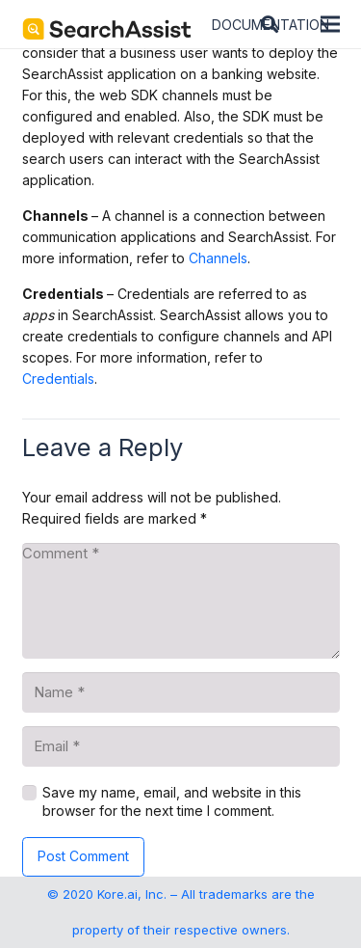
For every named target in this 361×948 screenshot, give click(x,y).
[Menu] (330, 24)
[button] (269, 24)
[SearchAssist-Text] (107, 28)
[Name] (181, 692)
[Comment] (181, 601)
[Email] (181, 746)
